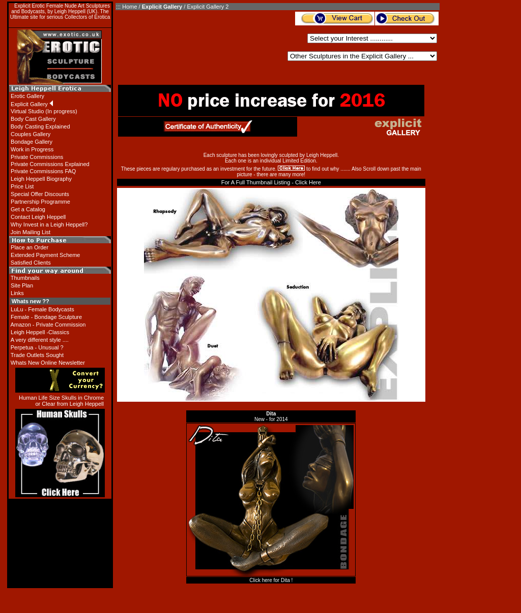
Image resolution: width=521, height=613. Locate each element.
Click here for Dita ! (271, 580)
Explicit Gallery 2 (207, 7)
